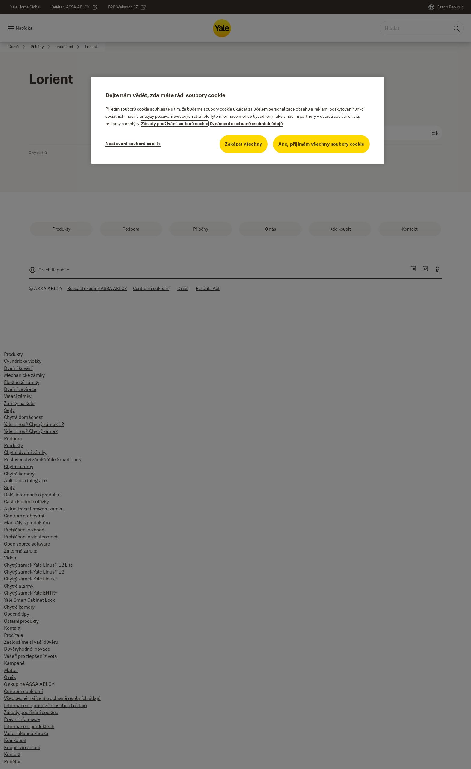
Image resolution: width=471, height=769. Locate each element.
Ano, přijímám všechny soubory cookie (321, 144)
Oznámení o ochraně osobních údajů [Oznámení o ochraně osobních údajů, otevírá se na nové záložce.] (246, 123)
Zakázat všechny (243, 144)
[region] (237, 120)
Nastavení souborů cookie (133, 143)
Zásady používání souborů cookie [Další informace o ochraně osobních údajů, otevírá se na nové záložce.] (174, 123)
